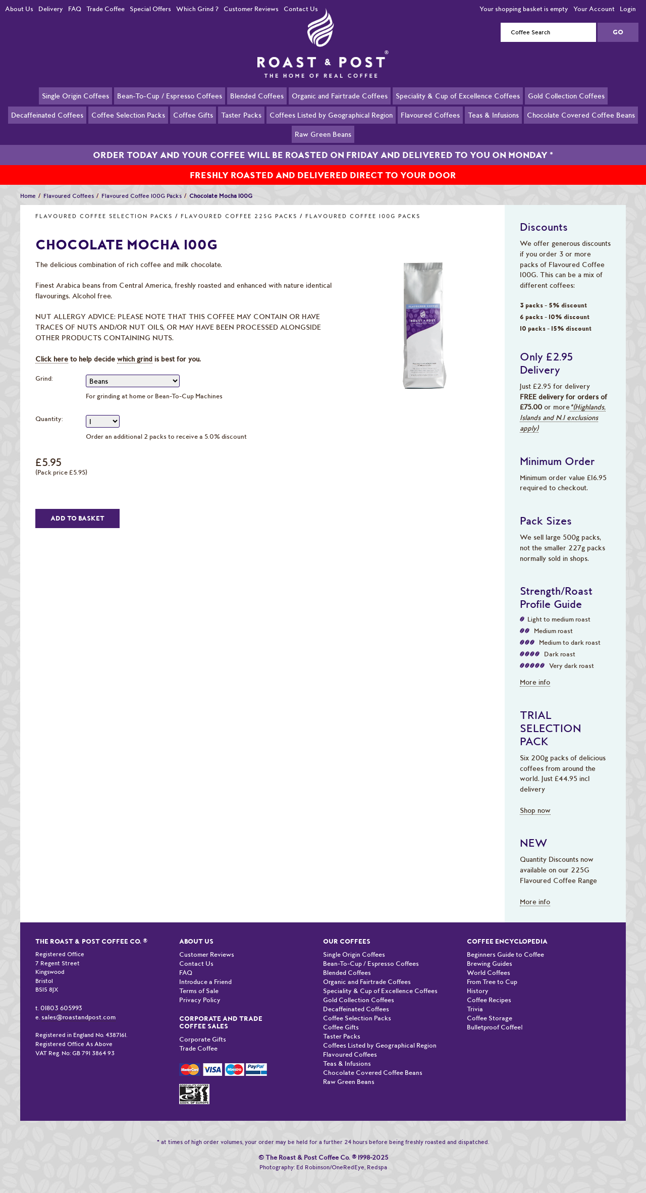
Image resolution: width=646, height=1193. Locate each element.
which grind (134, 347)
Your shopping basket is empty (523, 9)
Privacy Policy (200, 988)
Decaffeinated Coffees (47, 115)
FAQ (74, 9)
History (478, 979)
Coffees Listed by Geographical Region (331, 115)
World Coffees (488, 961)
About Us (19, 9)
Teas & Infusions (493, 115)
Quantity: (49, 407)
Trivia (475, 997)
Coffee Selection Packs (128, 115)
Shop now (535, 799)
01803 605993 (61, 996)
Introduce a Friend (205, 970)
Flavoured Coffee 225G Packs (239, 204)
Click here (51, 347)
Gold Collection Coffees (566, 95)
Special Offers (150, 9)
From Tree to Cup (492, 970)
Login (628, 9)
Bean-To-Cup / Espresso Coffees (169, 95)
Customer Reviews (251, 9)
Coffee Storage (489, 1006)
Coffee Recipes (489, 988)
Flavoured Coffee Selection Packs (104, 204)
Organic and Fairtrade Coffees (340, 95)
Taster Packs (241, 115)
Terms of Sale (199, 979)
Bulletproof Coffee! (495, 1015)
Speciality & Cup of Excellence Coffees (458, 95)
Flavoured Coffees (430, 115)
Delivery (50, 9)
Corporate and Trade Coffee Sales (220, 1010)
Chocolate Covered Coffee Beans (581, 115)
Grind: (44, 367)
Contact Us (301, 9)
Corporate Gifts (202, 1027)
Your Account (594, 9)
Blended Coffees (257, 95)
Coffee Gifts (193, 115)
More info (535, 670)
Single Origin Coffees (75, 95)
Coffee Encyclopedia (507, 929)
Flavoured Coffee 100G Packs (362, 204)
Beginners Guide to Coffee (505, 943)
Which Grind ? (197, 9)
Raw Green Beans (323, 134)
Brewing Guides (489, 952)
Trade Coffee (105, 9)
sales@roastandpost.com (78, 1005)
